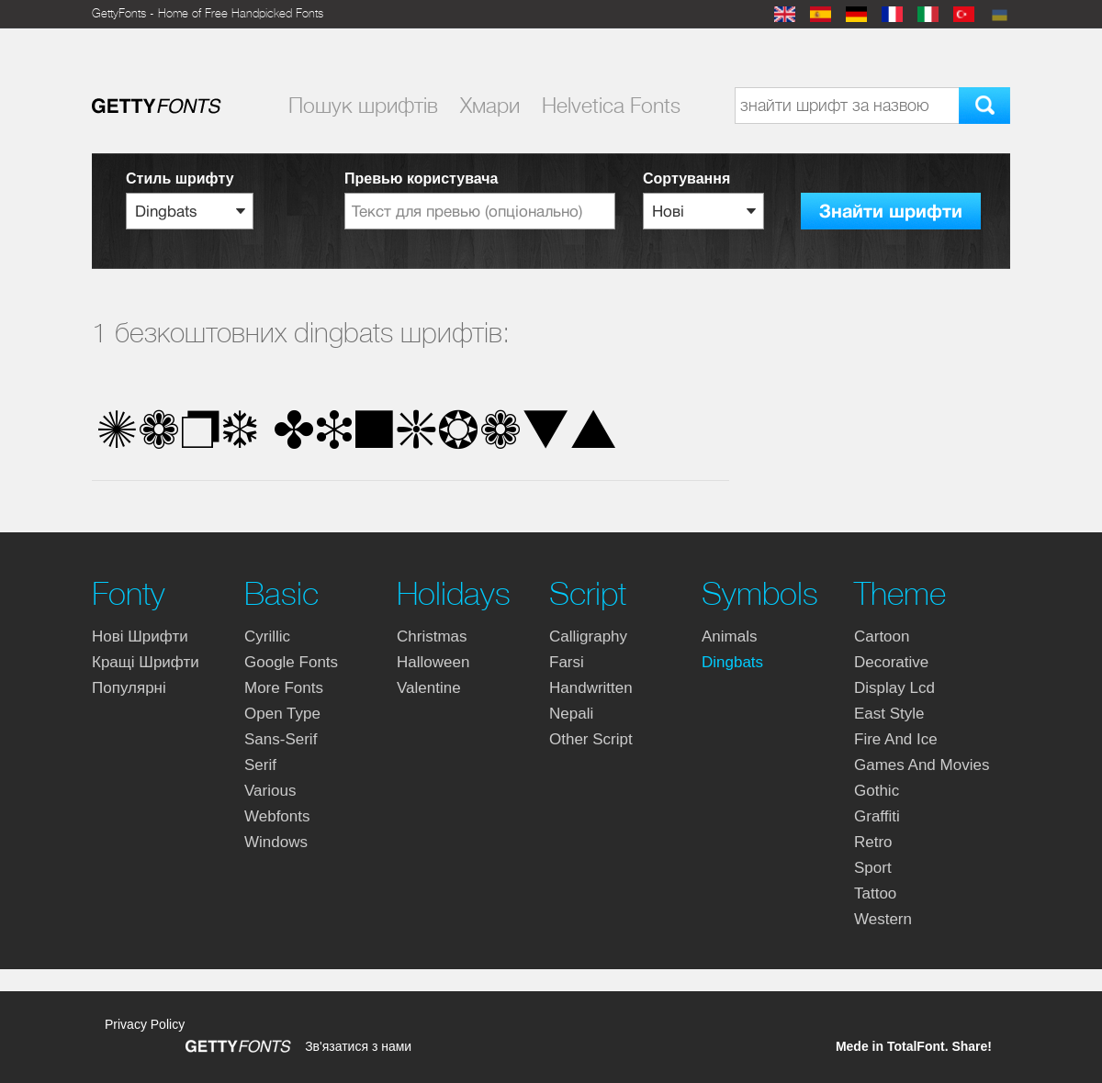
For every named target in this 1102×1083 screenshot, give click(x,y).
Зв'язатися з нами (358, 1046)
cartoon (881, 636)
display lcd (894, 688)
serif (260, 765)
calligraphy (588, 636)
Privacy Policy (145, 1024)
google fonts (291, 662)
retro (873, 842)
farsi (566, 662)
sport (873, 867)
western (883, 919)
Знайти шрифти (890, 211)
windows (276, 842)
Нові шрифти (140, 636)
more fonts (283, 688)
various (270, 790)
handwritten (591, 688)
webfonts (277, 816)
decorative (891, 662)
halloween (433, 662)
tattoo (875, 893)
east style (889, 713)
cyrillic (267, 636)
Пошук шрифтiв (363, 105)
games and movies (921, 765)
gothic (876, 790)
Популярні (129, 688)
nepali (571, 713)
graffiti (877, 816)
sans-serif (280, 739)
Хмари (490, 105)
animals (729, 636)
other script (591, 739)
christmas (432, 636)
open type (282, 713)
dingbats (732, 662)
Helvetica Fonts (611, 105)
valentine (429, 688)
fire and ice (896, 739)
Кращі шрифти (145, 662)
